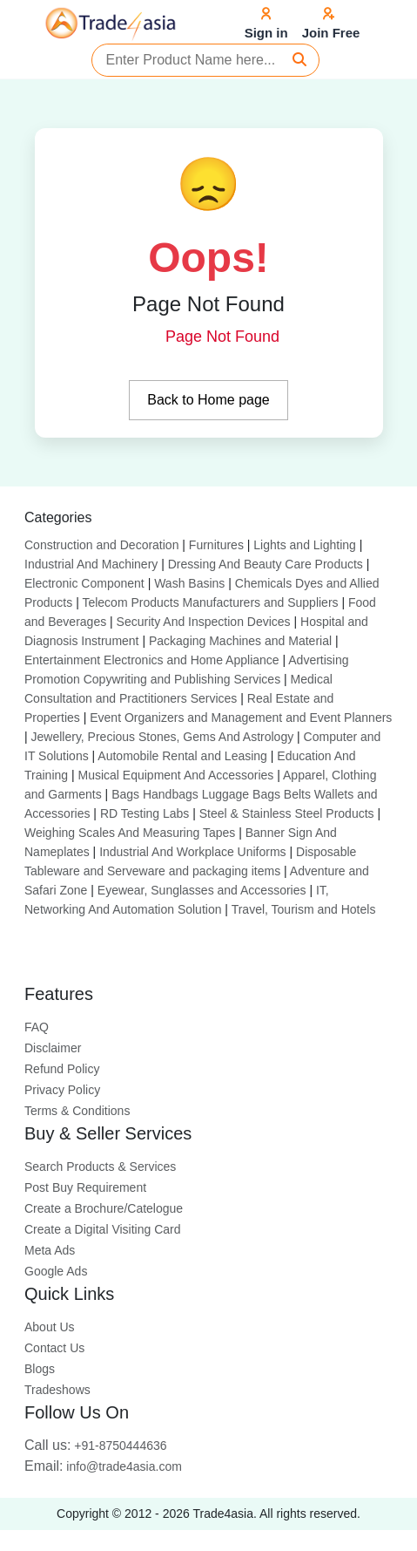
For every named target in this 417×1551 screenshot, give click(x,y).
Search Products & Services (100, 1166)
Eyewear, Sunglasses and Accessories (202, 890)
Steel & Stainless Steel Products (286, 813)
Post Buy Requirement (85, 1187)
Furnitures (216, 545)
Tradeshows (57, 1390)
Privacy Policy (62, 1090)
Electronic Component (84, 583)
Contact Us (54, 1348)
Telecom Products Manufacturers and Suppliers (210, 602)
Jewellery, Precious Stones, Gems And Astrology (162, 737)
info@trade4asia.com (103, 1466)
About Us (49, 1327)
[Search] (299, 60)
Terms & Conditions (77, 1111)
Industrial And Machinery (91, 564)
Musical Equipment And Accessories (175, 775)
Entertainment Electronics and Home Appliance (151, 660)
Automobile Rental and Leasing (182, 756)
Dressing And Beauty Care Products (265, 564)
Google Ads (55, 1271)
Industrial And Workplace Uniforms (192, 852)
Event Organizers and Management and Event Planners (241, 717)
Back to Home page (208, 399)
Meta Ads (49, 1250)
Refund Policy (61, 1069)
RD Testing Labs (144, 813)
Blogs (39, 1369)
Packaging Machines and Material (240, 641)
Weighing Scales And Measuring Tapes (129, 833)
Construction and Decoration (101, 545)
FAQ (36, 1027)
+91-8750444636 (95, 1445)
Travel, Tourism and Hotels (304, 909)
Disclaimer (52, 1048)
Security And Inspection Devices (204, 622)
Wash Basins (189, 583)
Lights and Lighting (304, 545)
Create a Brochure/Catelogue (103, 1208)
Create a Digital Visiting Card (102, 1229)
